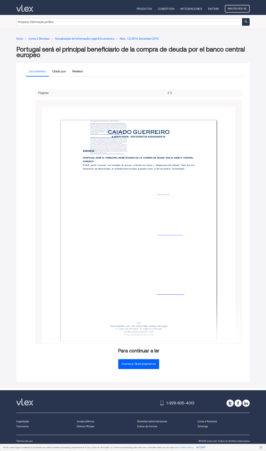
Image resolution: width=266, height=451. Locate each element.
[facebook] (238, 403)
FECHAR (260, 447)
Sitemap (203, 426)
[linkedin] (246, 403)
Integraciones (191, 8)
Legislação (22, 421)
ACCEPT (201, 447)
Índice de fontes (147, 426)
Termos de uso (24, 441)
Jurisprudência (85, 421)
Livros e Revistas (207, 421)
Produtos (144, 8)
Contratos (22, 426)
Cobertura (166, 8)
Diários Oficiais (85, 426)
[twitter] (230, 403)
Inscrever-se (237, 8)
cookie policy (186, 447)
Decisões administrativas (152, 421)
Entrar (213, 8)
